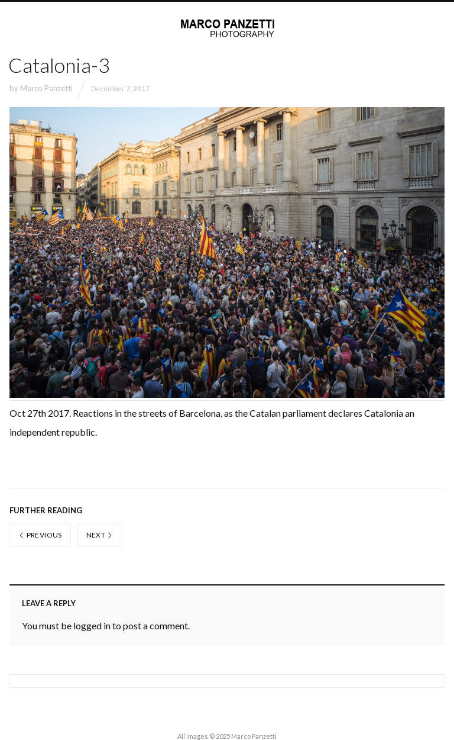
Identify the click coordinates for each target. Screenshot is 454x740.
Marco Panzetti (46, 88)
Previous (40, 534)
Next (100, 534)
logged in (92, 625)
